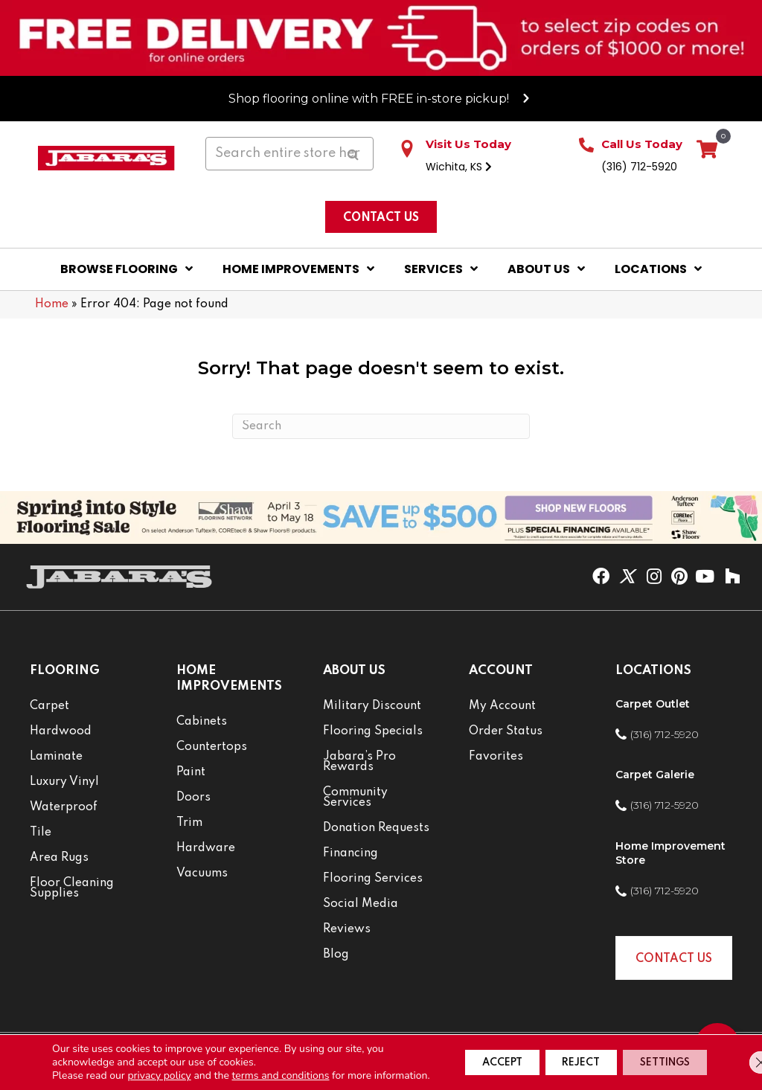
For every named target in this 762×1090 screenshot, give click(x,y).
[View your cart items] (707, 150)
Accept (455, 1056)
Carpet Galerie (654, 774)
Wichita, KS (459, 166)
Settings (654, 1056)
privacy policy (158, 1062)
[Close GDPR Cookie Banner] (738, 1055)
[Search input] (289, 153)
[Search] (381, 426)
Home (51, 304)
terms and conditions (281, 1062)
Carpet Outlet (652, 704)
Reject (552, 1056)
